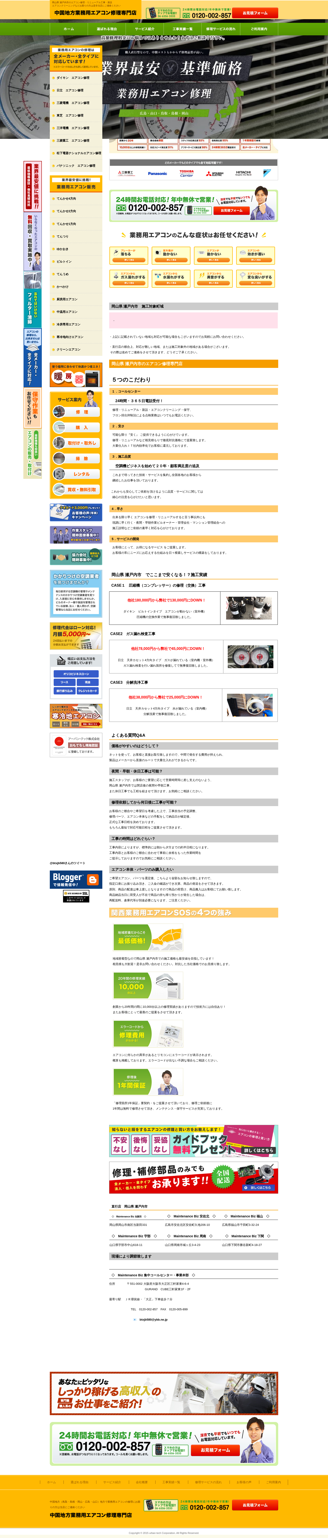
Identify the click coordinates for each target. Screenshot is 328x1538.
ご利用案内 (259, 29)
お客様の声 (244, 1482)
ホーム (69, 29)
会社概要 (142, 1482)
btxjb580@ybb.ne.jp (153, 1319)
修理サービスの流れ (220, 29)
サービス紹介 (145, 29)
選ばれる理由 (107, 29)
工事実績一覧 (182, 29)
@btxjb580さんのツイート (67, 863)
